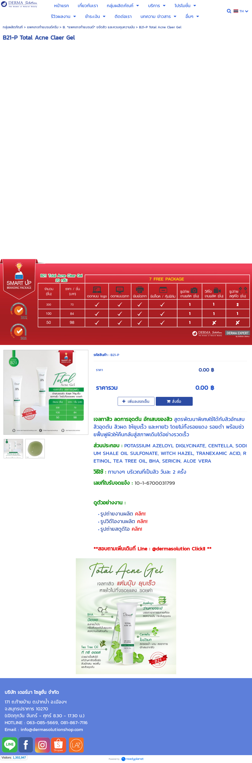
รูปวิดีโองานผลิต (118, 521)
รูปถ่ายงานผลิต (117, 513)
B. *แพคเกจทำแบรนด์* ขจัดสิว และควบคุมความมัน (99, 27)
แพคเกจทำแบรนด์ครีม (42, 27)
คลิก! (140, 513)
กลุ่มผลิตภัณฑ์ (13, 27)
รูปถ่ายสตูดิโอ (116, 529)
